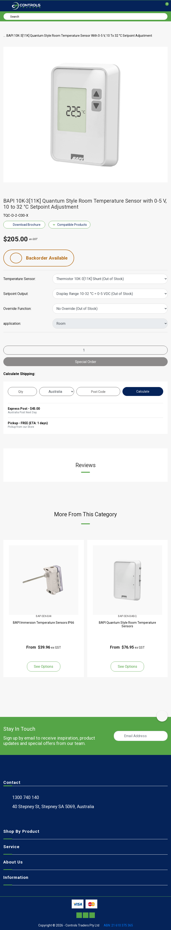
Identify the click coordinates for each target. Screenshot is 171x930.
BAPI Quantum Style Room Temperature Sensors (127, 624)
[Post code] (98, 391)
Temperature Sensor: (19, 279)
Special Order (85, 362)
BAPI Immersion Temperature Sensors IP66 (43, 622)
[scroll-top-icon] (162, 716)
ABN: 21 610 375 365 (118, 925)
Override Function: (17, 309)
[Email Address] (141, 736)
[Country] (56, 391)
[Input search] (85, 16)
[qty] (22, 391)
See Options (43, 666)
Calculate (142, 391)
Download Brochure (24, 224)
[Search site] (7, 16)
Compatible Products (69, 224)
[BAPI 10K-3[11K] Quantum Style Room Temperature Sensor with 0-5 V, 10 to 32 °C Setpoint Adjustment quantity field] (85, 350)
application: (12, 323)
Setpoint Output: (15, 294)
